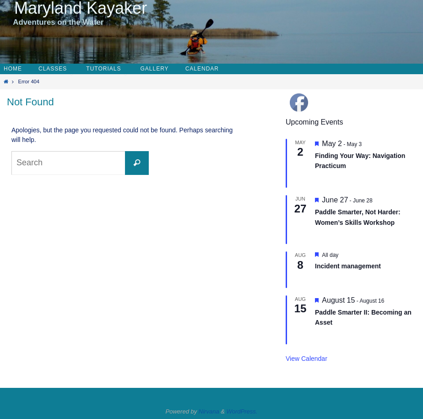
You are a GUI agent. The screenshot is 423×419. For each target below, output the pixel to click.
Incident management (348, 266)
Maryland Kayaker (76, 8)
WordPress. (242, 411)
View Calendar (306, 358)
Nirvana (209, 411)
